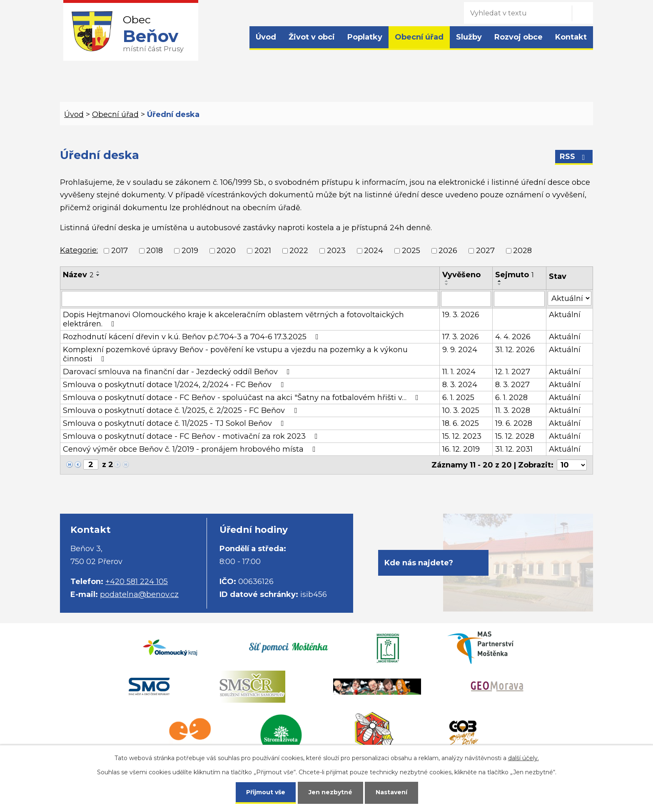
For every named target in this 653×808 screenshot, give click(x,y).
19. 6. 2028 (513, 423)
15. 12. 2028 (514, 436)
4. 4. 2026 (513, 336)
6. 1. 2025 (458, 397)
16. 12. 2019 (461, 449)
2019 (190, 250)
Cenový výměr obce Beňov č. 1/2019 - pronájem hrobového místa (191, 449)
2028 (522, 250)
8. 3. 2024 (459, 384)
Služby (469, 37)
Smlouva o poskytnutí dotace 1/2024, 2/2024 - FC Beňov (175, 384)
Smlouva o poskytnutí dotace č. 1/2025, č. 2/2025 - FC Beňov (181, 410)
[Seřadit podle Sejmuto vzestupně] (499, 281)
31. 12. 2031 (514, 449)
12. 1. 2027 (512, 371)
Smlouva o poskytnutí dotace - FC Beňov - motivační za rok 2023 (192, 436)
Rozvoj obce (518, 37)
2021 (262, 250)
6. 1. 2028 (511, 397)
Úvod (266, 37)
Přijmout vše (265, 792)
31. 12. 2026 (515, 349)
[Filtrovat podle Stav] (569, 298)
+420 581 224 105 (136, 581)
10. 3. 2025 (460, 410)
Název (78, 274)
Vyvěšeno (461, 274)
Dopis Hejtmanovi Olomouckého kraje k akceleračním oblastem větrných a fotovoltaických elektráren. (233, 319)
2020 (226, 250)
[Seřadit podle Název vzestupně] (98, 271)
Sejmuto (514, 274)
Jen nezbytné (330, 792)
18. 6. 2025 (460, 423)
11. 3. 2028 (512, 410)
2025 (411, 250)
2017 (119, 250)
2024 (373, 250)
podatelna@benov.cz (139, 594)
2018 (154, 250)
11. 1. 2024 (459, 371)
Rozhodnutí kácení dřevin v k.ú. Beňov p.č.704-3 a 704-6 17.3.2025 (192, 336)
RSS (574, 156)
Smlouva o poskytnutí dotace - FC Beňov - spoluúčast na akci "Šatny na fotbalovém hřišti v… (242, 397)
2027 (485, 250)
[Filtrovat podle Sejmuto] (519, 299)
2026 (448, 250)
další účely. (523, 758)
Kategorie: (79, 250)
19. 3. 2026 (460, 314)
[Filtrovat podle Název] (250, 299)
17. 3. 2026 (460, 336)
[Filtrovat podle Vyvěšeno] (466, 299)
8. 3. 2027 (512, 384)
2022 (298, 250)
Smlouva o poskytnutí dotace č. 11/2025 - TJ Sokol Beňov (175, 423)
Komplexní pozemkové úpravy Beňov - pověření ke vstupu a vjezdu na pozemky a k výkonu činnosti (235, 354)
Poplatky (364, 37)
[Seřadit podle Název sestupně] (98, 275)
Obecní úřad (419, 37)
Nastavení (391, 792)
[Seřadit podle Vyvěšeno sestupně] (446, 284)
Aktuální (565, 314)
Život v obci (312, 37)
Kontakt (571, 37)
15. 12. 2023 (461, 436)
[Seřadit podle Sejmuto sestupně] (499, 284)
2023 (336, 250)
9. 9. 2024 (459, 349)
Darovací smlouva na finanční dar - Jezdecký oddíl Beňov (178, 371)
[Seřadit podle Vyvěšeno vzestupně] (446, 281)
